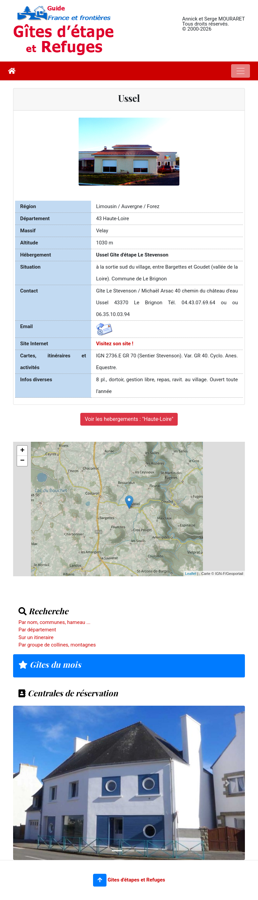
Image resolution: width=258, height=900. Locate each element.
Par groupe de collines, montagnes (57, 645)
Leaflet (190, 574)
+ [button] (22, 451)
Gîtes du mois (49, 664)
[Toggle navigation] (240, 71)
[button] (99, 880)
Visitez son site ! (114, 344)
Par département (37, 630)
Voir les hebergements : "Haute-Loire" (129, 419)
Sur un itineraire (35, 637)
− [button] (22, 461)
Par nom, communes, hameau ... (54, 622)
